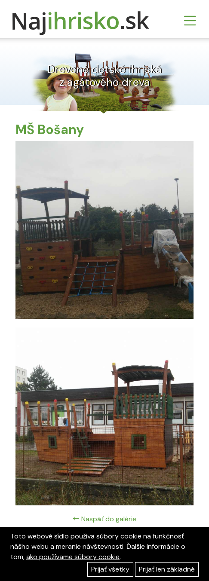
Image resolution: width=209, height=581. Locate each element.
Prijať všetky (110, 569)
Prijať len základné (167, 569)
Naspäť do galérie (104, 518)
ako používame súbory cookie (73, 556)
